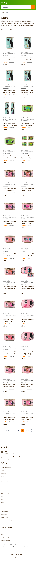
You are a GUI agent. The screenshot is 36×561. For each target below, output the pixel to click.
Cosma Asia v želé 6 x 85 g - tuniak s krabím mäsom (27, 255)
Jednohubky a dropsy (5, 532)
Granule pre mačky (5, 482)
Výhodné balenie (4, 511)
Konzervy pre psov (25, 544)
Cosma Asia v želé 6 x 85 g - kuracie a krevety (27, 222)
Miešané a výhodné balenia (6, 493)
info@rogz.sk (7, 459)
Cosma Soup (5, 55)
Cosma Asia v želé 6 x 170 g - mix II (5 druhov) (27, 353)
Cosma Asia (5, 186)
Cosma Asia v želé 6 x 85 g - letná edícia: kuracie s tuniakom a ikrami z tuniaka (9, 288)
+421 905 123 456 (9, 453)
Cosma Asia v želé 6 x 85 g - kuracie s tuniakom (9, 255)
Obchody (14, 557)
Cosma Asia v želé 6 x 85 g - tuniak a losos (9, 222)
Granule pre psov (18, 544)
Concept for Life (4, 491)
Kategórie (22, 557)
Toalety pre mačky (4, 517)
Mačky (8, 52)
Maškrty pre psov (7, 546)
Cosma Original (24, 120)
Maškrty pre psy (4, 514)
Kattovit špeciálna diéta (5, 540)
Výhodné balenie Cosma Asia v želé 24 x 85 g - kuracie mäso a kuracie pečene (27, 386)
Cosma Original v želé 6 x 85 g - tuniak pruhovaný (27, 124)
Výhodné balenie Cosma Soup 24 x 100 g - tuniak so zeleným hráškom (9, 59)
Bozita (2, 499)
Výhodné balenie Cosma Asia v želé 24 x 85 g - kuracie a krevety (27, 418)
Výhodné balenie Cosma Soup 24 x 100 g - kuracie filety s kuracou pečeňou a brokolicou (9, 91)
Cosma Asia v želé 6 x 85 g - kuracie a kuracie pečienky (27, 190)
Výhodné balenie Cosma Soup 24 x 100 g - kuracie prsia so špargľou (27, 59)
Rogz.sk (7, 2)
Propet (9, 544)
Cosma (7, 12)
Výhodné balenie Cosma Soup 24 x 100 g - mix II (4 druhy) (9, 124)
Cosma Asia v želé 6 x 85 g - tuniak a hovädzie (9, 189)
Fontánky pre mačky (5, 523)
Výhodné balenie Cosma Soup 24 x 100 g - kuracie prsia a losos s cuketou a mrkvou (27, 91)
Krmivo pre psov (14, 546)
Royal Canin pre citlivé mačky (7, 537)
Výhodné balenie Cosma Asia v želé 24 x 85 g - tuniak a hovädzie (9, 386)
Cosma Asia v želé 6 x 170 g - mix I (27, 320)
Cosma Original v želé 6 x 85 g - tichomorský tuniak (9, 157)
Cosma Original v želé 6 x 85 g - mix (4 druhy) (27, 157)
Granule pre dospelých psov (22, 546)
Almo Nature (3, 476)
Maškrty (2, 535)
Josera (2, 496)
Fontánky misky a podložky (6, 520)
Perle (2, 479)
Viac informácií (11, 62)
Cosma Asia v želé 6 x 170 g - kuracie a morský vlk (9, 353)
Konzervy (12, 544)
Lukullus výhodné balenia (6, 467)
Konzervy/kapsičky (7, 53)
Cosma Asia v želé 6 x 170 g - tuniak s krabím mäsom (27, 287)
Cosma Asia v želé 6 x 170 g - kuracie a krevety (9, 320)
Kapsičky (2, 502)
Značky (18, 557)
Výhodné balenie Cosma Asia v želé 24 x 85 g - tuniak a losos (9, 418)
